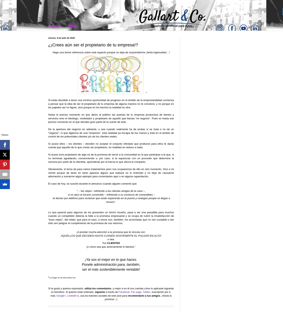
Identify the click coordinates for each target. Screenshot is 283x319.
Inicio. (55, 26)
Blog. (73, 26)
